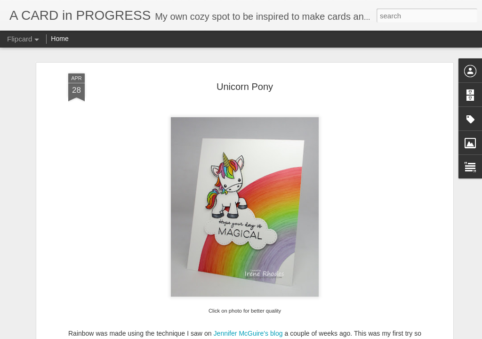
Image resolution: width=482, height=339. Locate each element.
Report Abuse (298, 334)
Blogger (270, 334)
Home (59, 38)
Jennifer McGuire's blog (248, 287)
